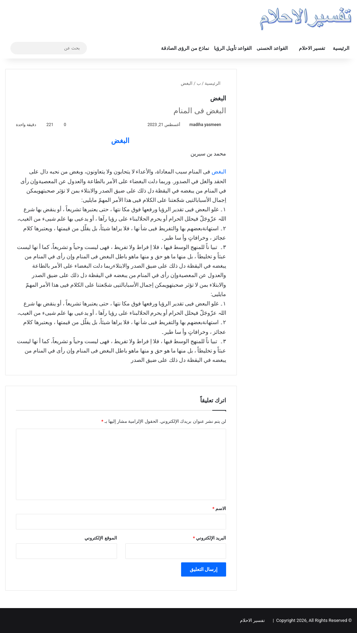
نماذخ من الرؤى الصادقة (185, 48)
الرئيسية (341, 48)
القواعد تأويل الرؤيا (233, 48)
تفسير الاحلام (312, 48)
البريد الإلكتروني (209, 538)
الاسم (219, 508)
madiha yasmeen (205, 124)
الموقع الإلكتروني (100, 538)
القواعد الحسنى (272, 48)
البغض (120, 140)
